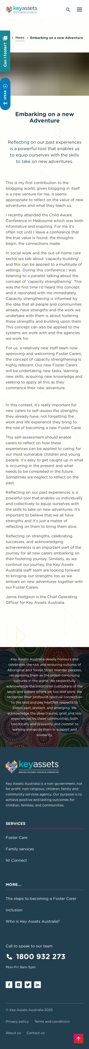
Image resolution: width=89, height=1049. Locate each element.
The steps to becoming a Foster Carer (41, 898)
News (19, 37)
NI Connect (16, 860)
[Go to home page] (21, 9)
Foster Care (16, 837)
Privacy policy (17, 1021)
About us (13, 1033)
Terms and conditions (52, 1021)
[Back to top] (78, 1038)
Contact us (36, 1033)
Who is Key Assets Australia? (33, 921)
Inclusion (14, 909)
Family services (20, 848)
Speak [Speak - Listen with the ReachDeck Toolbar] (5, 94)
